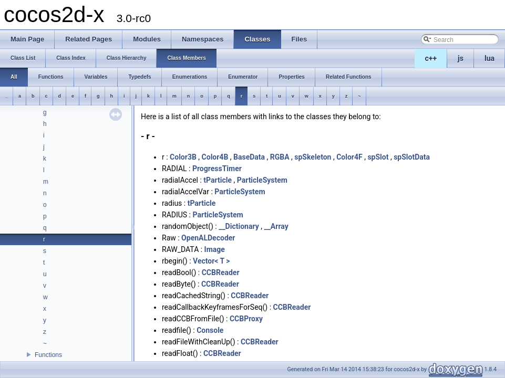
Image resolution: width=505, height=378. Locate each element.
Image (214, 249)
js (460, 58)
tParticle (217, 180)
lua (489, 58)
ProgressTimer (217, 168)
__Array (276, 226)
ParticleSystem (262, 180)
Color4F (349, 157)
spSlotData (412, 157)
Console (210, 330)
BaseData (249, 157)
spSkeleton (312, 157)
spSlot (377, 157)
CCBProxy (246, 318)
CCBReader (221, 272)
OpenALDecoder (208, 238)
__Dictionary (239, 226)
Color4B (215, 157)
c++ (431, 58)
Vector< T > (211, 261)
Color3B (183, 157)
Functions (48, 355)
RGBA (280, 157)
